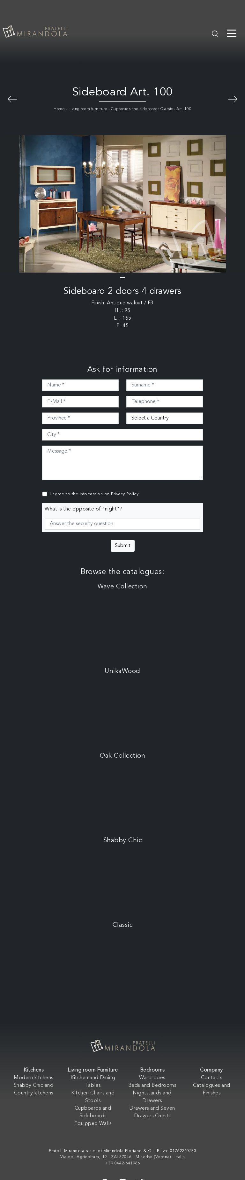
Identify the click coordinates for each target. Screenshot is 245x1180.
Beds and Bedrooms (152, 1085)
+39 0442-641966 (122, 1163)
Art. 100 (183, 109)
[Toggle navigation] (231, 32)
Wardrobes (152, 1077)
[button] (122, 277)
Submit (122, 545)
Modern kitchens (33, 1077)
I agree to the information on (94, 494)
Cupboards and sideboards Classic (142, 109)
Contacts (211, 1077)
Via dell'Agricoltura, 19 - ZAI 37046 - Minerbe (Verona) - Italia (122, 1157)
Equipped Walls (93, 1123)
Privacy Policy (124, 494)
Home (59, 109)
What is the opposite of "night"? (83, 509)
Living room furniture (88, 109)
